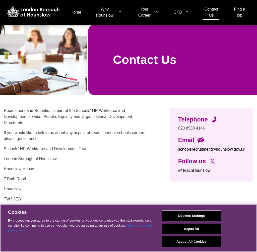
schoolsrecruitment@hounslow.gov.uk (211, 149)
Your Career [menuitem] (144, 12)
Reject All (191, 229)
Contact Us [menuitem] (211, 12)
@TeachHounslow (194, 170)
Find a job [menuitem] (239, 12)
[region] (128, 228)
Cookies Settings (191, 216)
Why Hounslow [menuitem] (104, 12)
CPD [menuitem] (178, 12)
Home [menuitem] (76, 12)
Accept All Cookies (191, 241)
